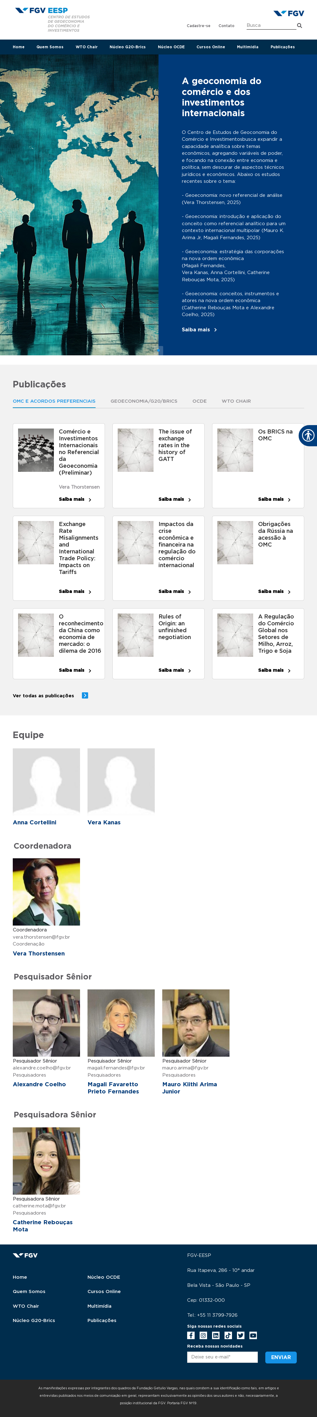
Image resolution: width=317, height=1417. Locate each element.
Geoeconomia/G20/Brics (144, 401)
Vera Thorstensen (79, 487)
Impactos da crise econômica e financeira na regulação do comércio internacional (177, 545)
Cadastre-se (199, 26)
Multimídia (99, 1306)
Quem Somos (50, 47)
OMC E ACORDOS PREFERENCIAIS (54, 401)
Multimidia (247, 47)
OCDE (199, 401)
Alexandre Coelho (39, 1085)
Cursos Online (210, 47)
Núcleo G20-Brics (128, 47)
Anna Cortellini (34, 823)
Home (19, 47)
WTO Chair (87, 47)
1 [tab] (158, 350)
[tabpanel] (158, 204)
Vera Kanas (104, 823)
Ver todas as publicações (43, 696)
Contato (226, 26)
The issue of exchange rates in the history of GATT (175, 445)
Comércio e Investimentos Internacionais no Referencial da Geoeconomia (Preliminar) (79, 452)
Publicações (283, 47)
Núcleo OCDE (171, 47)
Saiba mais (196, 329)
